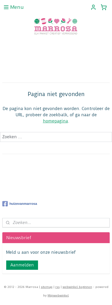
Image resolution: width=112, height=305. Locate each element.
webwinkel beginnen (77, 287)
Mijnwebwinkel (58, 295)
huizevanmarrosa (19, 204)
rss (57, 287)
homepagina (55, 121)
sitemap (47, 287)
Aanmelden (22, 265)
